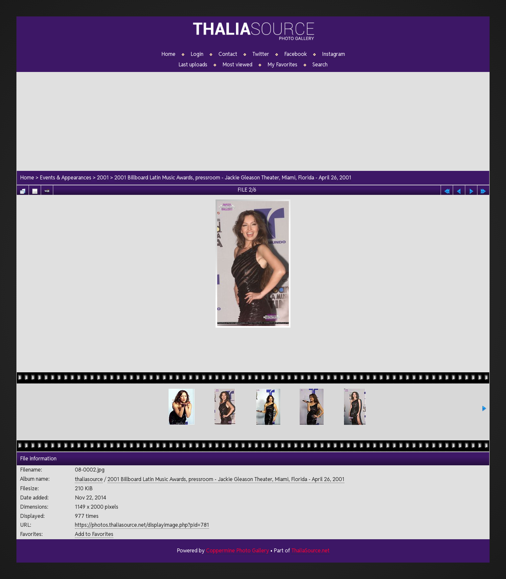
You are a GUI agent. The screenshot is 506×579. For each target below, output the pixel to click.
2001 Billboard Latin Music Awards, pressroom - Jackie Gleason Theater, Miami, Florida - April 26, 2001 (232, 177)
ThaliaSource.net (310, 550)
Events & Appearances (65, 177)
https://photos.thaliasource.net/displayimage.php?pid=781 (142, 524)
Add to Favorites (94, 534)
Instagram (333, 54)
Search (320, 64)
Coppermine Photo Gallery (237, 550)
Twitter (260, 54)
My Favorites (282, 64)
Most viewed (237, 64)
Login (197, 54)
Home (168, 54)
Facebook (295, 54)
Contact (227, 54)
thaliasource (89, 479)
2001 (103, 177)
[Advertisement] (253, 118)
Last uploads (192, 64)
